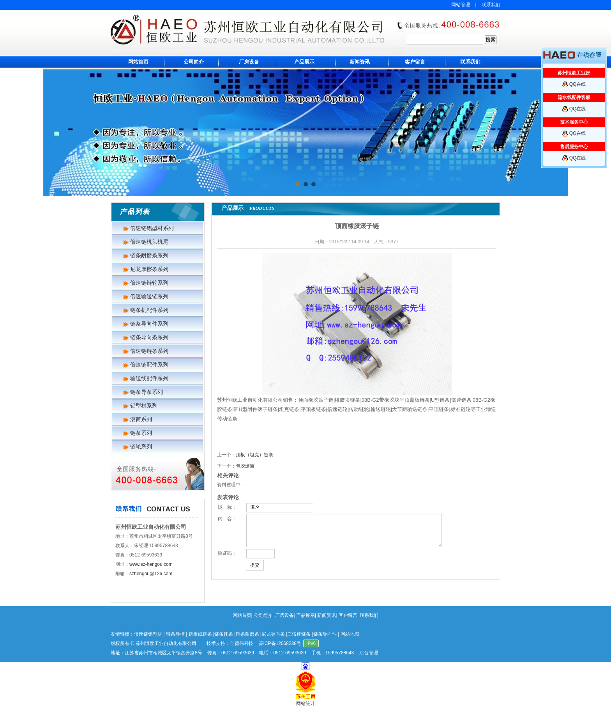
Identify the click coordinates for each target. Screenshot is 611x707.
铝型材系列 (143, 405)
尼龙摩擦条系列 (149, 269)
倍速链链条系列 (149, 351)
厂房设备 (249, 62)
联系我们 (491, 4)
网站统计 (305, 703)
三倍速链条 (299, 634)
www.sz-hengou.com (151, 564)
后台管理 (368, 653)
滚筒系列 (141, 419)
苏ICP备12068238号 (280, 643)
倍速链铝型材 (148, 634)
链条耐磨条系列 (149, 255)
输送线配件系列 (149, 378)
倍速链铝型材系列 (152, 228)
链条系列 (141, 433)
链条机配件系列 (149, 310)
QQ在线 (577, 84)
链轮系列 (141, 446)
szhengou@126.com (150, 573)
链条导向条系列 (149, 337)
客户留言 (415, 62)
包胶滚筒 (245, 466)
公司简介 (194, 62)
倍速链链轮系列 (149, 283)
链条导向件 (325, 634)
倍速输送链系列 (149, 296)
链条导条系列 (146, 392)
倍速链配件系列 (149, 364)
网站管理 (460, 4)
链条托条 (223, 634)
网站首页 (138, 62)
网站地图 (350, 634)
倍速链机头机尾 (149, 242)
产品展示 (304, 62)
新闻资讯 (360, 62)
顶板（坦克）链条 (254, 454)
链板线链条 (200, 634)
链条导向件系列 (149, 324)
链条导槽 (175, 634)
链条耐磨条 (247, 634)
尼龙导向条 (273, 634)
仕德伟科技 (241, 643)
